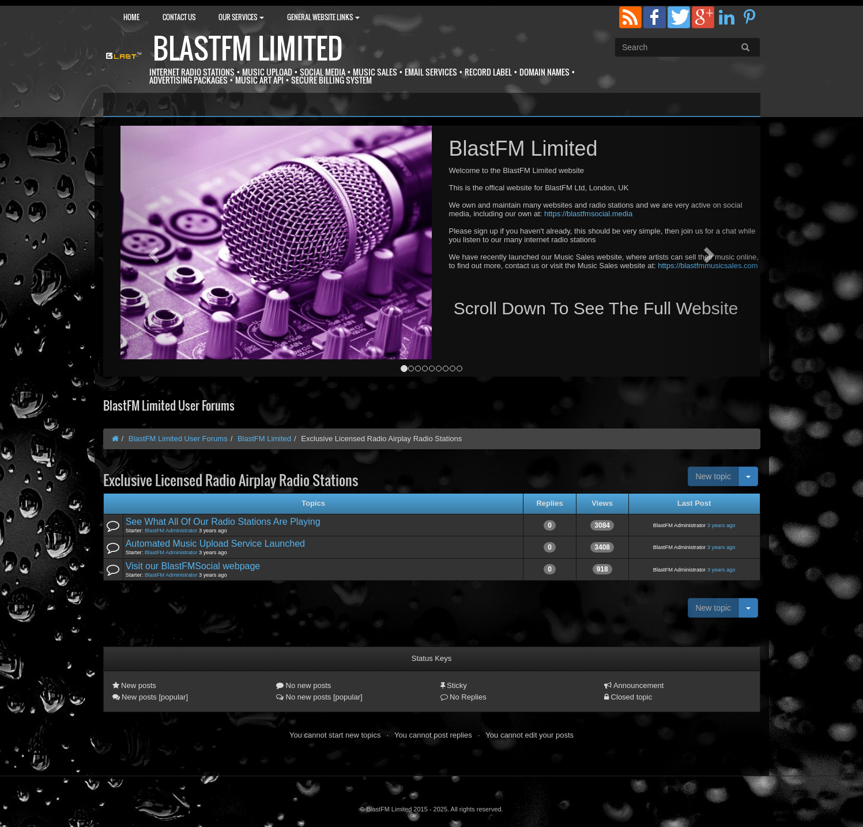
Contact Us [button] (179, 17)
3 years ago (721, 525)
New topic (712, 476)
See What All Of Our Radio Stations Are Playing (223, 522)
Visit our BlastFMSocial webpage (193, 566)
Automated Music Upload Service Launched (215, 543)
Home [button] (131, 17)
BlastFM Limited (248, 48)
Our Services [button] (241, 17)
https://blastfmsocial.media (588, 213)
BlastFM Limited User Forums (178, 438)
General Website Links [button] (323, 17)
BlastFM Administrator (171, 530)
